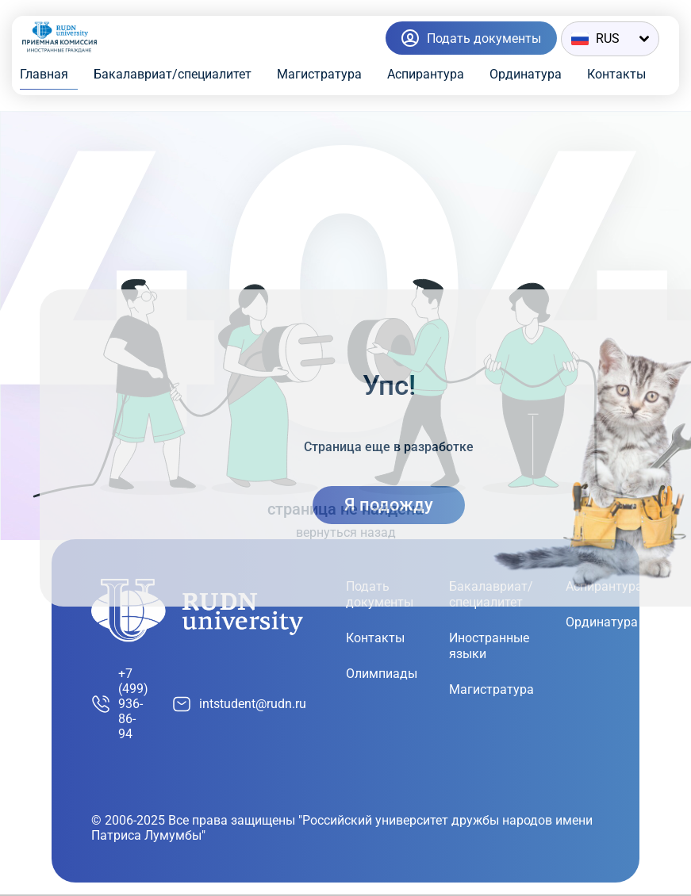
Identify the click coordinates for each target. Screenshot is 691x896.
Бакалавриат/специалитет (172, 74)
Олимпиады (381, 673)
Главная (44, 74)
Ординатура (525, 74)
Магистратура (319, 74)
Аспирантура (425, 74)
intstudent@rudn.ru (239, 704)
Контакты (616, 74)
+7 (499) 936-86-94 (119, 703)
